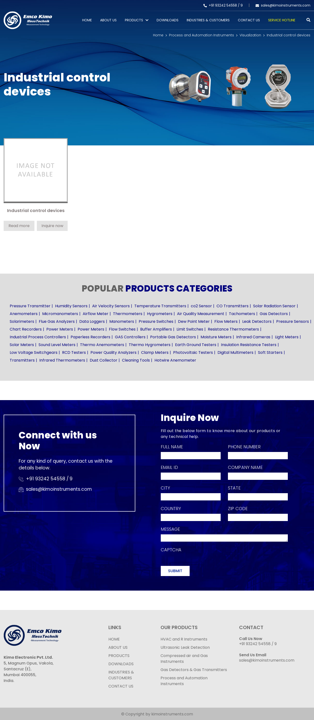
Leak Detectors (257, 321)
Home (87, 20)
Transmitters (22, 360)
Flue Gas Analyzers (57, 321)
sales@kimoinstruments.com (283, 5)
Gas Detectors (274, 313)
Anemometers (24, 313)
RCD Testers (74, 352)
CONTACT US (120, 686)
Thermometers (127, 313)
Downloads (167, 20)
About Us (108, 20)
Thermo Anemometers (102, 345)
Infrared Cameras (253, 337)
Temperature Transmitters (160, 306)
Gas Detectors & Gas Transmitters (194, 670)
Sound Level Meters (57, 345)
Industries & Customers (208, 20)
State (234, 488)
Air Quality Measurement (200, 313)
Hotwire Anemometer (175, 360)
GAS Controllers (130, 337)
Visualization (250, 35)
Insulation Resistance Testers (248, 345)
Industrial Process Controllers (38, 337)
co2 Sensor (201, 306)
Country (171, 509)
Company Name (245, 467)
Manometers (121, 321)
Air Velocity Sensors (111, 306)
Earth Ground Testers (195, 345)
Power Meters (59, 329)
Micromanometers (60, 313)
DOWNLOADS (121, 664)
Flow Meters (226, 321)
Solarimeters (22, 321)
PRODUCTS (134, 20)
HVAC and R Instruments (184, 639)
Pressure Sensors (292, 321)
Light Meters (286, 337)
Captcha (171, 550)
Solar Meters (22, 345)
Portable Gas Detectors (173, 337)
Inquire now (52, 226)
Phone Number (244, 447)
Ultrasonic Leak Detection (185, 647)
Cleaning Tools (136, 360)
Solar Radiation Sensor (274, 306)
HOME (114, 639)
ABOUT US (118, 647)
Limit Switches (190, 329)
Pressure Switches (156, 321)
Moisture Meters (216, 337)
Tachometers (242, 313)
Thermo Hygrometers (149, 345)
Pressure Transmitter (30, 306)
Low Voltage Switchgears (33, 352)
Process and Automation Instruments (201, 35)
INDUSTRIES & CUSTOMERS (121, 675)
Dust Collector (103, 360)
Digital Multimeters (235, 352)
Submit (175, 571)
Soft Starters (270, 352)
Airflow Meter (95, 313)
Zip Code (238, 509)
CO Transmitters (233, 306)
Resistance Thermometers (233, 329)
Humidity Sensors (71, 306)
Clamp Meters (155, 352)
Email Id (169, 467)
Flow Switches (122, 329)
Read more (19, 226)
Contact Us (249, 20)
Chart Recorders (26, 329)
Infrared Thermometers (62, 360)
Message (170, 529)
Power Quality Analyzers (113, 352)
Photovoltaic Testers (193, 352)
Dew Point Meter (194, 321)
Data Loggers (92, 321)
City (165, 488)
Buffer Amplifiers (156, 329)
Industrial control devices (288, 35)
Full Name (172, 447)
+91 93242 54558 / (222, 5)
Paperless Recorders (90, 337)
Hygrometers (159, 313)
